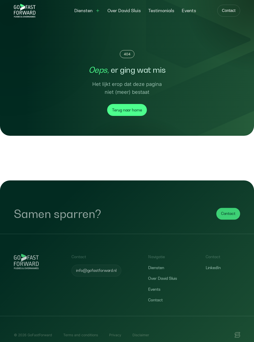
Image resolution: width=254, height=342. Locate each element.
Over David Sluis (162, 284)
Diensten (156, 274)
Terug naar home (127, 109)
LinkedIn (213, 274)
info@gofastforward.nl (96, 276)
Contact (228, 10)
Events (154, 295)
